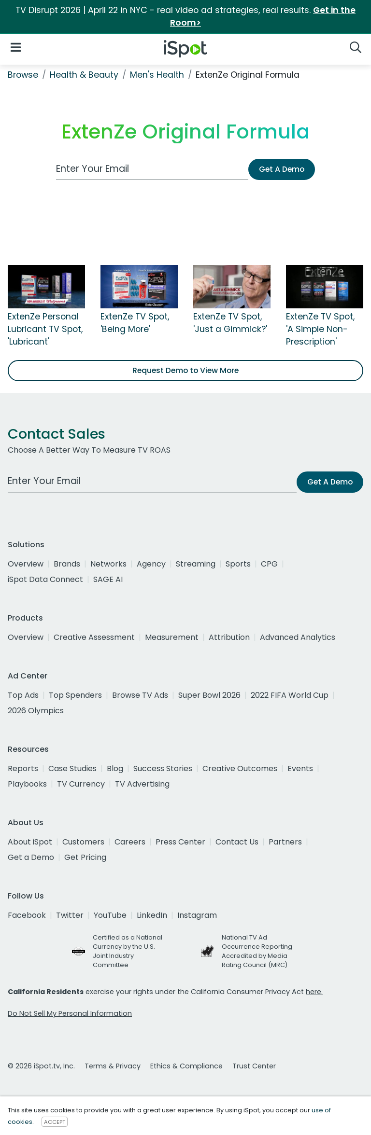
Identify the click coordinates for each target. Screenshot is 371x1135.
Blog (115, 768)
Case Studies (72, 768)
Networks (108, 563)
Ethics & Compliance (186, 1066)
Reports (23, 768)
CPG (269, 563)
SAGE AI (108, 579)
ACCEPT (54, 1122)
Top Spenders (75, 695)
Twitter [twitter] (70, 915)
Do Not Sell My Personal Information (70, 1013)
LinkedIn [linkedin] (152, 915)
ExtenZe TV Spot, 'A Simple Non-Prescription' (320, 329)
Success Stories (162, 768)
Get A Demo (281, 169)
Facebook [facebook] (27, 915)
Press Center (180, 841)
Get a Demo (31, 857)
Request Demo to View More (185, 370)
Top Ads (23, 695)
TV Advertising (142, 783)
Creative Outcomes (239, 768)
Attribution (229, 637)
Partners (285, 841)
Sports (238, 563)
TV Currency (81, 783)
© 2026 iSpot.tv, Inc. (41, 1066)
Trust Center (254, 1066)
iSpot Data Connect (45, 579)
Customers (83, 841)
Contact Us (236, 841)
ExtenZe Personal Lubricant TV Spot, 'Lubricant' (45, 329)
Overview (25, 563)
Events (300, 768)
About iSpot (30, 841)
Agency (151, 563)
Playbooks (27, 783)
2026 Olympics (36, 710)
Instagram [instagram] (197, 915)
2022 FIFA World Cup (289, 695)
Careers (129, 841)
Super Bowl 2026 (209, 695)
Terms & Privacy (113, 1066)
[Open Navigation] (16, 47)
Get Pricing (85, 857)
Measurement (172, 637)
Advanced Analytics (297, 637)
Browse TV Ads (140, 695)
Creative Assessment (94, 637)
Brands (67, 563)
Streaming (195, 563)
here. (314, 992)
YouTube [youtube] (110, 915)
